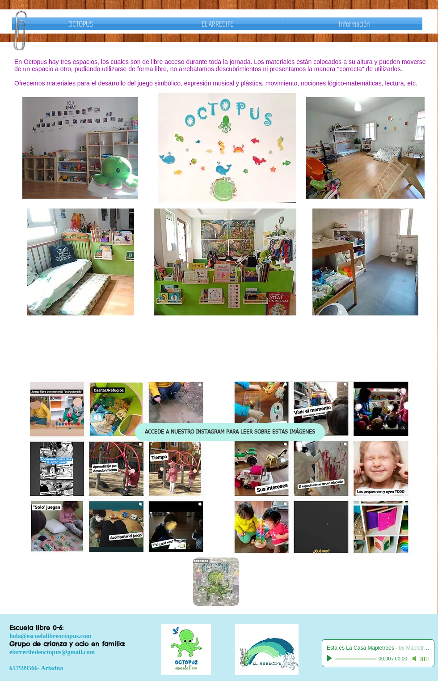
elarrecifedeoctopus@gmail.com (52, 652)
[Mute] (415, 658)
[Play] (330, 658)
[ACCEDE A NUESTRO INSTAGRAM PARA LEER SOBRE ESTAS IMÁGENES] (230, 432)
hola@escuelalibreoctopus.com (50, 636)
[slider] (425, 659)
